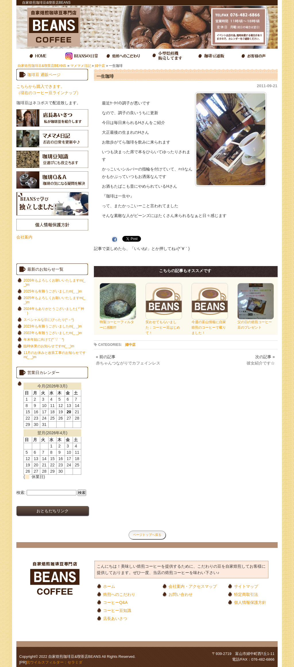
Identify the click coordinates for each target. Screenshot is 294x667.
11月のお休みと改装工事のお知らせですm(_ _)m (55, 355)
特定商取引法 (246, 594)
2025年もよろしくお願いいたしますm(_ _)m (54, 300)
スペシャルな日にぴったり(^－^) (49, 320)
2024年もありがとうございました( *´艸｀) (54, 311)
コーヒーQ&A (115, 602)
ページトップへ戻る (147, 534)
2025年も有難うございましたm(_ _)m (53, 291)
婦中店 (100, 66)
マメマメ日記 (80, 66)
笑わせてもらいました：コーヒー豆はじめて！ (164, 325)
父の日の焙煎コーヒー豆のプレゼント (255, 322)
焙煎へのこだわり (119, 594)
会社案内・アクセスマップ (193, 586)
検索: (21, 492)
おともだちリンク (52, 511)
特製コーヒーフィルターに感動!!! (118, 322)
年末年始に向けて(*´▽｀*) (44, 340)
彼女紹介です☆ (261, 363)
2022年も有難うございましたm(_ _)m (53, 333)
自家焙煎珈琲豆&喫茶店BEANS (42, 66)
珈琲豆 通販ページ (44, 74)
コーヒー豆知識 (117, 610)
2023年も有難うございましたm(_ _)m (53, 326)
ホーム (109, 586)
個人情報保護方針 (250, 602)
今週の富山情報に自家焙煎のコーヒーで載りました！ (210, 325)
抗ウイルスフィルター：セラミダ (54, 662)
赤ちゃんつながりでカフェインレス (128, 363)
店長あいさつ (115, 618)
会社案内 (24, 237)
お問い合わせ (181, 594)
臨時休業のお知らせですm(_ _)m (49, 346)
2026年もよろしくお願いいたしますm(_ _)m (54, 282)
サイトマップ (246, 586)
